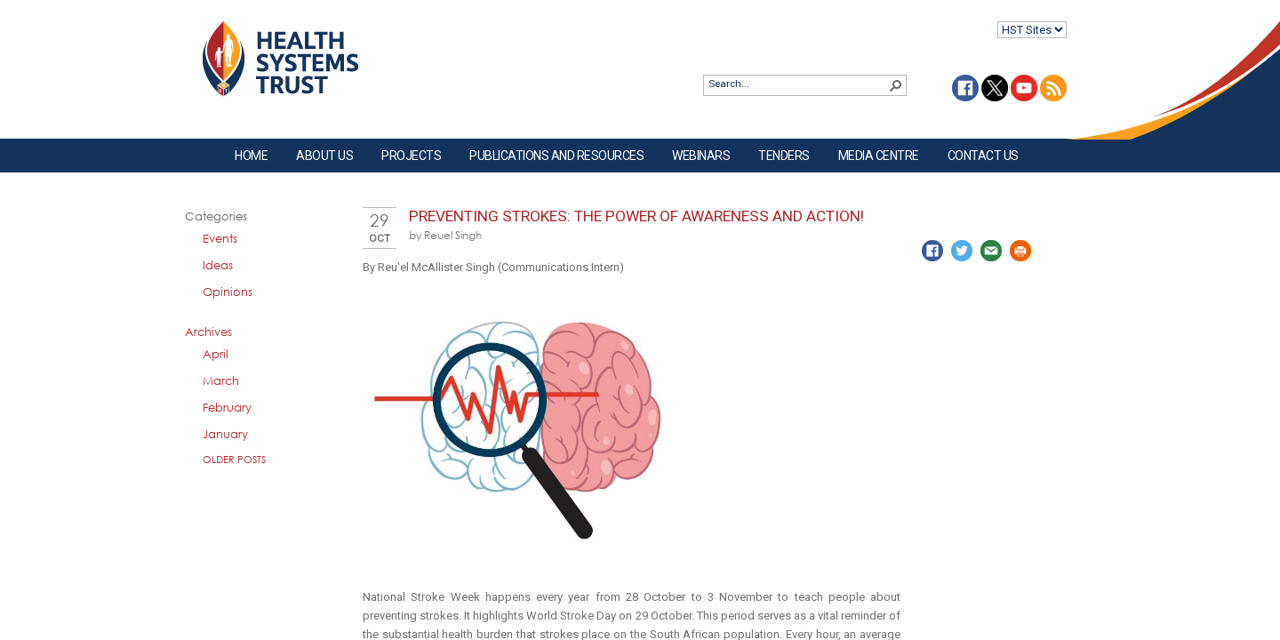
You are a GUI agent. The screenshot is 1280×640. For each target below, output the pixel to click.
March (221, 380)
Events (220, 238)
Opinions (227, 291)
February (227, 407)
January (225, 434)
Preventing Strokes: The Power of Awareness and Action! (636, 216)
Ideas (218, 265)
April (215, 354)
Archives (208, 331)
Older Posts (234, 459)
